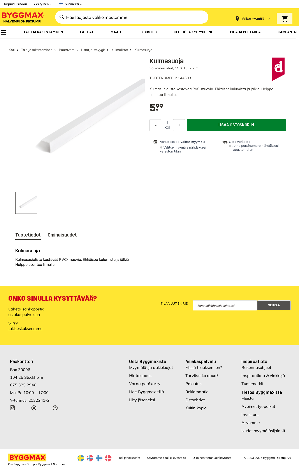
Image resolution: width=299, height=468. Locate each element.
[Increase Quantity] (179, 125)
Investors (250, 414)
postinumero (251, 146)
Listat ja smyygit (93, 50)
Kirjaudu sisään (15, 4)
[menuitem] (3, 32)
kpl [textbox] (167, 127)
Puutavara (66, 50)
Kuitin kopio (195, 407)
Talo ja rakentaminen (37, 50)
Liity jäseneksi (142, 399)
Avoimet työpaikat (258, 406)
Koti (12, 50)
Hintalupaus (140, 375)
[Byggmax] (22, 17)
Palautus (193, 383)
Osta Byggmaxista (147, 361)
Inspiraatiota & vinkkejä (263, 375)
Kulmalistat (119, 50)
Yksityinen (41, 4)
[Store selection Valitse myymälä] (253, 18)
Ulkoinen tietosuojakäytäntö (212, 458)
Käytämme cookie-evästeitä (166, 458)
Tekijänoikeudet (129, 458)
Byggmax (44, 464)
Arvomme (250, 422)
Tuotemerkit (252, 383)
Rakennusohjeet (256, 367)
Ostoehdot (195, 399)
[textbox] (156, 108)
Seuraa (274, 305)
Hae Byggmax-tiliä (146, 391)
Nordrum (59, 464)
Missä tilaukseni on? (203, 367)
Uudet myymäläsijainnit (263, 430)
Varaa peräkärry (144, 383)
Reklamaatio (196, 391)
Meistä (247, 398)
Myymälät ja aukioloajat (151, 367)
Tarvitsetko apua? (201, 375)
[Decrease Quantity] (155, 125)
